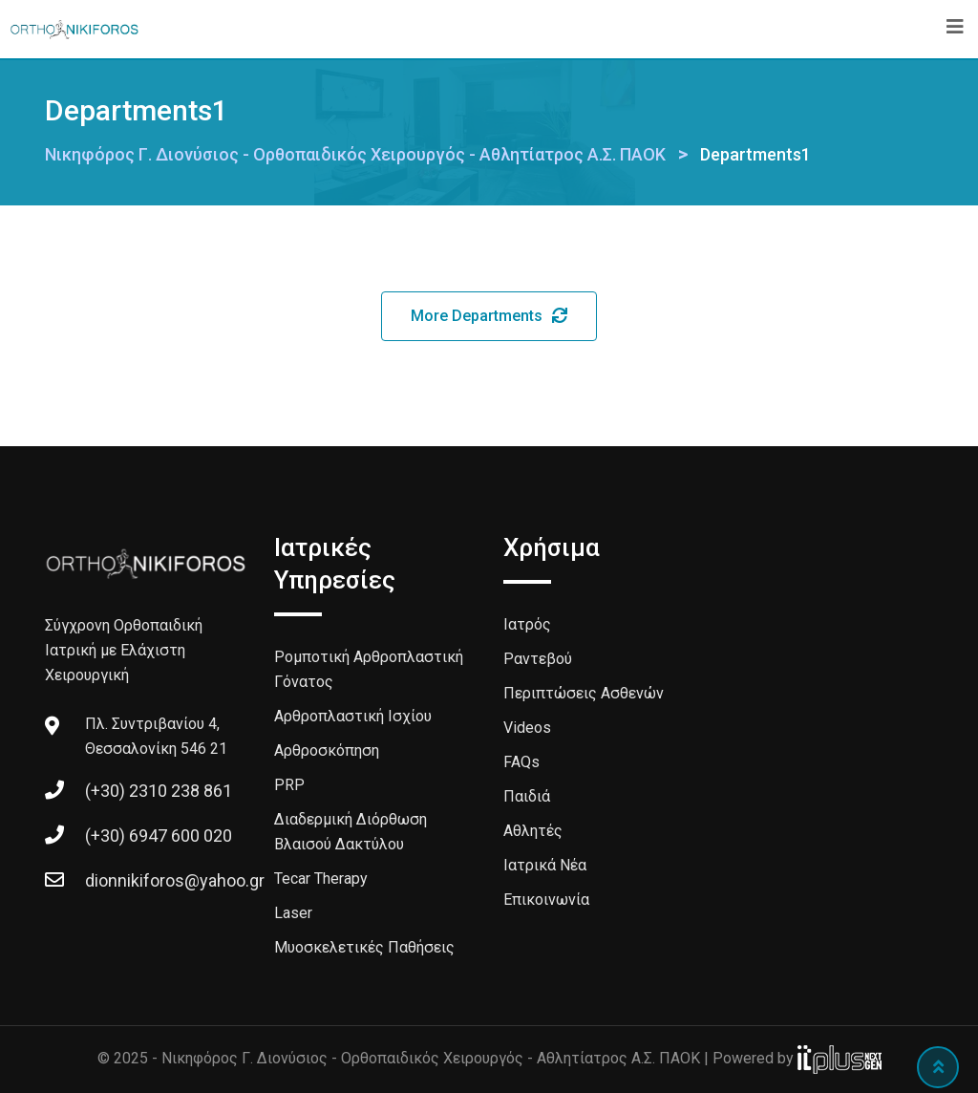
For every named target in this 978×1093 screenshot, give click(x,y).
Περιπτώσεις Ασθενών (583, 693)
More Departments (489, 316)
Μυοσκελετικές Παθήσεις (364, 947)
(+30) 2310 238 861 (158, 791)
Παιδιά (526, 796)
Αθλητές (533, 831)
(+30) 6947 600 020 (158, 835)
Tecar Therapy (321, 878)
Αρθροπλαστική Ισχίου (353, 716)
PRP (289, 785)
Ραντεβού (537, 659)
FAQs (521, 762)
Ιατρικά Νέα (544, 865)
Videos (527, 727)
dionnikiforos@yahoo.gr (175, 880)
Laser (293, 913)
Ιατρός (527, 624)
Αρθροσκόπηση (326, 750)
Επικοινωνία (546, 899)
